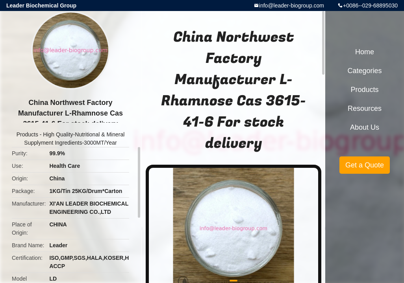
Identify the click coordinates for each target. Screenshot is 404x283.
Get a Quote (364, 165)
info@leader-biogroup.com (291, 5)
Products (27, 134)
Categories (364, 71)
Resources (365, 108)
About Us (364, 127)
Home (364, 52)
